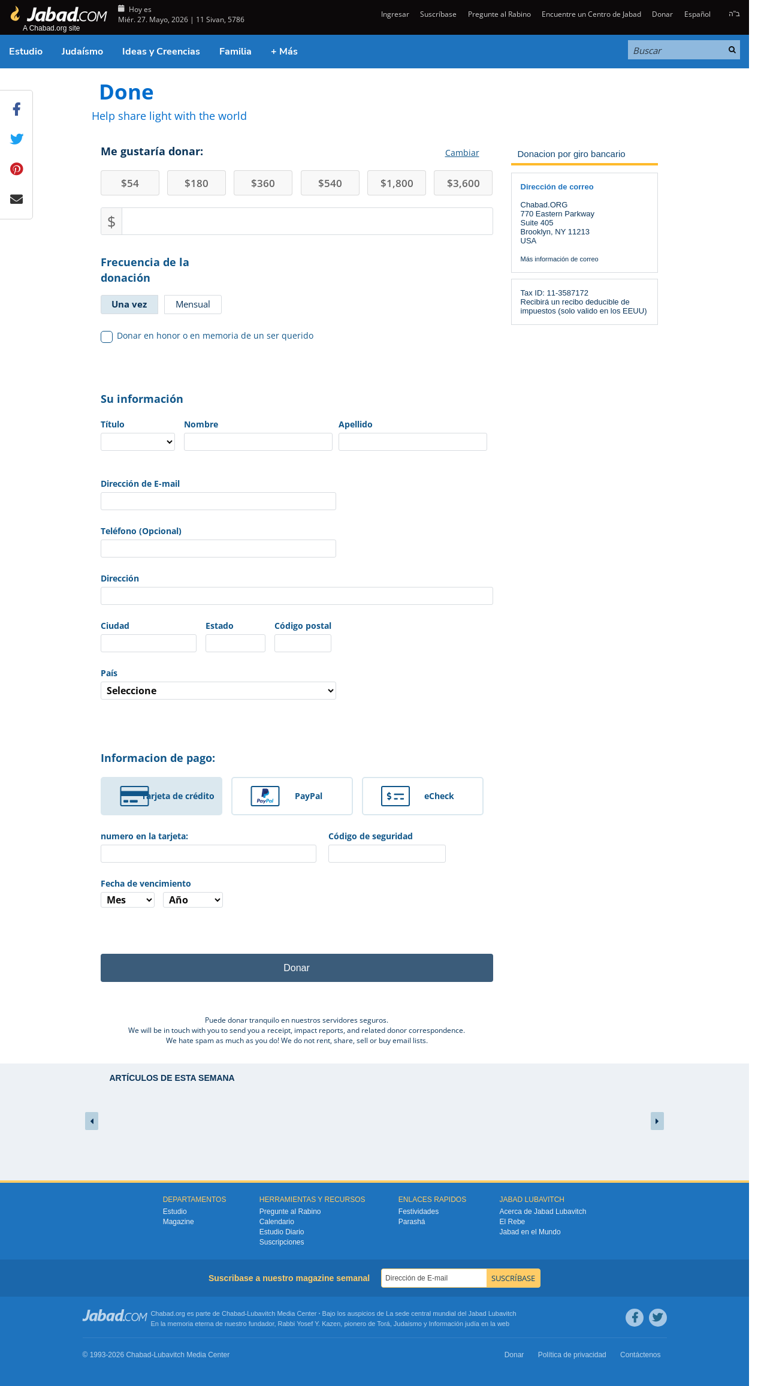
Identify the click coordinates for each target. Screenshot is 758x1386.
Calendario (276, 1222)
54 (130, 183)
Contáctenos (640, 1355)
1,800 (396, 183)
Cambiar (462, 152)
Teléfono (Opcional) (141, 531)
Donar (662, 14)
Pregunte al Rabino (499, 14)
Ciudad (115, 625)
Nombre (201, 424)
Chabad (233, 1313)
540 (330, 183)
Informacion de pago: (158, 758)
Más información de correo (560, 259)
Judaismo (408, 1323)
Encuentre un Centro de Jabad (591, 14)
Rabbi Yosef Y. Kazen (309, 1323)
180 (197, 183)
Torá (383, 1323)
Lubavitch (261, 1313)
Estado (220, 625)
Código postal (302, 625)
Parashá (411, 1222)
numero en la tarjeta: (144, 836)
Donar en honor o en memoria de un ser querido (207, 336)
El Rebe (513, 1222)
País (109, 673)
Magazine (178, 1222)
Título (113, 424)
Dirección (120, 578)
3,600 (463, 183)
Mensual (193, 304)
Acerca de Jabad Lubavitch (543, 1211)
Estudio (26, 51)
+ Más (284, 51)
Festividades (418, 1211)
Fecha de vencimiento (146, 883)
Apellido (356, 424)
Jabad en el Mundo (530, 1232)
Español (697, 14)
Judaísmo (82, 51)
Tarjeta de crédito (178, 796)
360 (263, 183)
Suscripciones (281, 1242)
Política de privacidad (572, 1355)
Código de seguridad (370, 836)
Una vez (129, 304)
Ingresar (394, 14)
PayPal (308, 796)
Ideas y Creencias (161, 51)
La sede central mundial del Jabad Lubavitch (451, 1313)
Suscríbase (438, 14)
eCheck (439, 796)
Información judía (455, 1323)
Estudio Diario (281, 1232)
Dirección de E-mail (140, 483)
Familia (235, 51)
